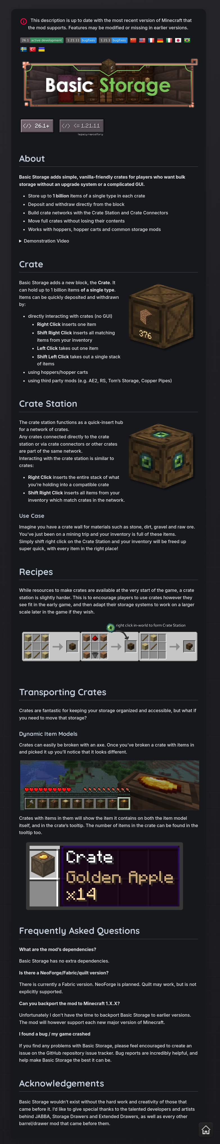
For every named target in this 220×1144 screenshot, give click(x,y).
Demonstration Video (46, 241)
